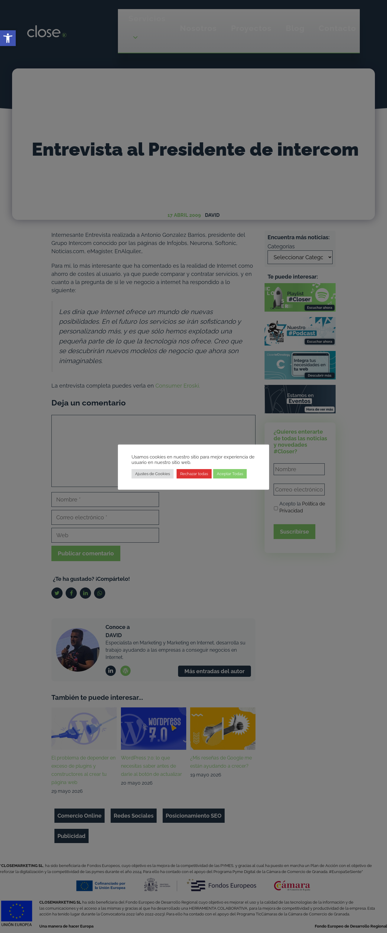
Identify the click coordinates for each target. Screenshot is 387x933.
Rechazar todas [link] (194, 473)
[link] (8, 38)
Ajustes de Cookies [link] (152, 473)
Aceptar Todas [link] (230, 473)
